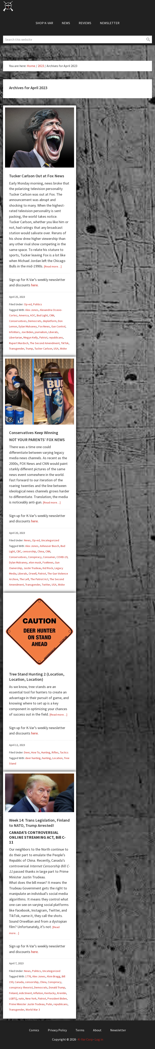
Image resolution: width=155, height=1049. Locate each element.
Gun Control (58, 326)
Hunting (45, 752)
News (27, 540)
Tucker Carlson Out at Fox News (36, 175)
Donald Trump (57, 987)
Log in (99, 1039)
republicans (56, 337)
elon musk (35, 562)
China (41, 551)
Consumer (49, 557)
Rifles (55, 752)
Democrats (34, 321)
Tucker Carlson (43, 348)
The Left (24, 579)
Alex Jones (31, 310)
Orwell (33, 573)
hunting (46, 758)
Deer (27, 752)
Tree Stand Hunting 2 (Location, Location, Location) (36, 676)
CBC (18, 551)
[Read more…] (53, 266)
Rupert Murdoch (18, 343)
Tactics (64, 752)
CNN (51, 315)
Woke (63, 348)
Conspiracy (35, 557)
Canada (19, 982)
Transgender (16, 348)
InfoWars (14, 332)
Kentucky (50, 993)
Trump (29, 348)
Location (57, 758)
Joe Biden (27, 332)
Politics (37, 304)
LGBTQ (13, 998)
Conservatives (18, 321)
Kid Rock (48, 568)
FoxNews (48, 562)
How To (35, 752)
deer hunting (33, 758)
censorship (29, 551)
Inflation (38, 993)
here (34, 285)
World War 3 (33, 1009)
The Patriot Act (39, 579)
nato (21, 998)
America (24, 315)
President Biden (57, 998)
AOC (32, 315)
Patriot (43, 337)
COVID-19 (62, 557)
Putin (49, 1004)
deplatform (50, 321)
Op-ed (28, 304)
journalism (41, 332)
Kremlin (61, 993)
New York (31, 998)
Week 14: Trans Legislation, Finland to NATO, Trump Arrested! (39, 823)
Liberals (53, 332)
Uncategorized (50, 540)
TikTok (65, 343)
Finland (13, 993)
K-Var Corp (85, 1039)
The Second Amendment (45, 343)
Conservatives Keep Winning (33, 432)
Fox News (44, 326)
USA (56, 348)
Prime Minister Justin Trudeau (27, 1004)
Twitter (46, 584)
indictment (25, 993)
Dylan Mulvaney (28, 326)
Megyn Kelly (30, 337)
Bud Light (42, 315)
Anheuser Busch (49, 546)
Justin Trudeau (32, 568)
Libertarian (15, 337)
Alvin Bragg (53, 976)
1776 (28, 976)
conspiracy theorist (21, 987)
